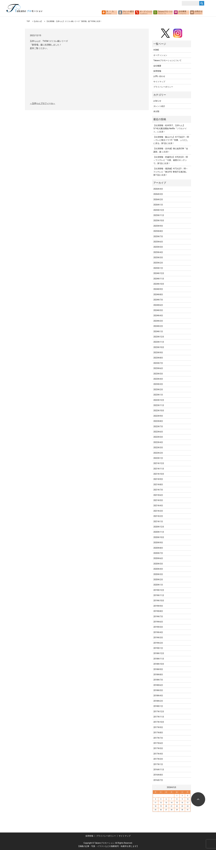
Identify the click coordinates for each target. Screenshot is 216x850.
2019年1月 (158, 648)
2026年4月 (158, 189)
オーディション (160, 55)
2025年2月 (158, 263)
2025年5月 (158, 247)
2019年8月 (158, 611)
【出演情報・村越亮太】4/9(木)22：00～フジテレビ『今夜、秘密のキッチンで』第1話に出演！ (170, 160)
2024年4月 (158, 315)
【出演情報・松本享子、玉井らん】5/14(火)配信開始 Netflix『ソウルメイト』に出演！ (170, 128)
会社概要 (157, 66)
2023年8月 (158, 358)
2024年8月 (158, 294)
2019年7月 (158, 616)
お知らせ (37, 21)
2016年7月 (158, 780)
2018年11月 (158, 659)
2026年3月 (158, 194)
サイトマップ (159, 81)
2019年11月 (158, 595)
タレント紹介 (159, 106)
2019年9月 (158, 606)
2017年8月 (158, 732)
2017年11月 (158, 717)
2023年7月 (158, 363)
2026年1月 (158, 205)
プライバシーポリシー (163, 87)
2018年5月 (158, 690)
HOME (156, 50)
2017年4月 (158, 754)
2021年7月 (158, 490)
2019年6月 (158, 622)
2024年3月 (158, 321)
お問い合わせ (159, 76)
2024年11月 (158, 279)
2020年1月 (158, 585)
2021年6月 (158, 495)
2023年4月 (158, 379)
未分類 (156, 111)
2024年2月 (158, 326)
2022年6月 (158, 432)
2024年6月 (158, 305)
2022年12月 (158, 400)
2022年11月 (158, 405)
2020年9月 (158, 542)
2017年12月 (158, 711)
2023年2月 (158, 389)
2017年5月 (158, 748)
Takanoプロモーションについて (167, 60)
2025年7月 (158, 236)
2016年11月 (158, 769)
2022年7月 (158, 426)
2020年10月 (158, 537)
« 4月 (156, 787)
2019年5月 (158, 627)
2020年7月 (158, 553)
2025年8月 (158, 231)
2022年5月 (158, 437)
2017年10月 (158, 722)
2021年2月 (158, 516)
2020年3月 (158, 574)
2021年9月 (158, 479)
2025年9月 (158, 226)
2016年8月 (158, 775)
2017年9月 (158, 727)
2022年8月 (158, 421)
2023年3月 (158, 384)
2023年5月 (158, 374)
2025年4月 (158, 252)
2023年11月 (158, 342)
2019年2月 (158, 643)
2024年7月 (158, 300)
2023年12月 (158, 337)
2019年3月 (158, 637)
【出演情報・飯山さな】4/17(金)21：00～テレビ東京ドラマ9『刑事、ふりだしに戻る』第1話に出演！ (171, 140)
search (204, 12)
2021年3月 (158, 511)
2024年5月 (158, 310)
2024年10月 (158, 284)
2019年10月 (158, 600)
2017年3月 (158, 759)
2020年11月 (158, 532)
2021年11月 (158, 469)
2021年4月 (158, 505)
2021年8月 (158, 484)
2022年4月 (158, 442)
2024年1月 (158, 331)
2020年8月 (158, 548)
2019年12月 (158, 590)
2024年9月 (158, 289)
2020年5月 (158, 564)
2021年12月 (158, 463)
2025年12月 (158, 210)
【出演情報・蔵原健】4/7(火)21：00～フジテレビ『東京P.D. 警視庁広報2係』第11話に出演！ (170, 171)
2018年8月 (158, 674)
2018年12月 (158, 653)
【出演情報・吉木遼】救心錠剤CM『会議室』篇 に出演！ (170, 150)
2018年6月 (158, 685)
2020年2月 (158, 579)
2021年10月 (158, 474)
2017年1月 (158, 764)
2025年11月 (158, 215)
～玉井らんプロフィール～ (42, 103)
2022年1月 (158, 458)
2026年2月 (158, 199)
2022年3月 (158, 447)
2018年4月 (158, 695)
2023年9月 (158, 352)
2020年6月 (158, 558)
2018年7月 (158, 680)
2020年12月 (158, 527)
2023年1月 (158, 395)
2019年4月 (158, 632)
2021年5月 (158, 500)
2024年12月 (158, 273)
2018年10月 (158, 664)
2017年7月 (158, 738)
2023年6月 (158, 368)
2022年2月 (158, 453)
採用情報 (157, 71)
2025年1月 (158, 268)
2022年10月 (158, 410)
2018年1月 (158, 706)
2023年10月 (158, 347)
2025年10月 (158, 220)
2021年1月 (158, 521)
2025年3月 (158, 257)
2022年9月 (158, 416)
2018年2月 (158, 701)
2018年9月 (158, 669)
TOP (28, 21)
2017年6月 (158, 743)
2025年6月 (158, 242)
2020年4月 (158, 569)
